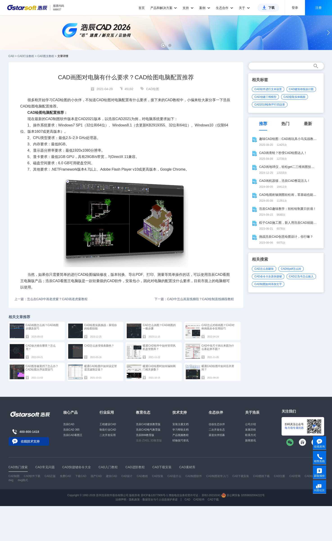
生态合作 (224, 8)
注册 (318, 7)
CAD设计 (126, 476)
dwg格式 (23, 480)
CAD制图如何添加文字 (268, 284)
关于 (244, 8)
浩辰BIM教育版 (145, 435)
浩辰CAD (68, 424)
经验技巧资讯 (180, 440)
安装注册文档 (180, 424)
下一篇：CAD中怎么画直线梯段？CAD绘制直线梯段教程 (194, 299)
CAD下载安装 (241, 476)
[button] (163, 45)
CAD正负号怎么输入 (301, 276)
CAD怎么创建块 (263, 268)
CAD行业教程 (26, 56)
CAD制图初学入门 (217, 476)
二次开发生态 (217, 429)
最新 (308, 123)
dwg (11, 480)
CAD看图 (222, 274)
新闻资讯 (250, 440)
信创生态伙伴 (217, 424)
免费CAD (65, 476)
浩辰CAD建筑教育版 (148, 424)
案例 (204, 8)
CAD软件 (114, 281)
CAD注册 (279, 476)
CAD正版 (50, 476)
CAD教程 (142, 476)
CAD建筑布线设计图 (301, 89)
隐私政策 (134, 499)
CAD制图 (14, 476)
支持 (188, 8)
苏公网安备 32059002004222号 (243, 495)
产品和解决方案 (163, 8)
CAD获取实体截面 (294, 96)
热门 (285, 123)
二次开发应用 (107, 435)
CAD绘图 (152, 89)
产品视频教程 (180, 435)
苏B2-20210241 (211, 495)
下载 (271, 7)
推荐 (263, 123)
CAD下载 (213, 499)
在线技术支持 (30, 441)
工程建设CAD (107, 424)
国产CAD (96, 476)
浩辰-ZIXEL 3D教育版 (149, 440)
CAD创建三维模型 (265, 96)
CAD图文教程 (45, 56)
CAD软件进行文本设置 (268, 89)
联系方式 (250, 435)
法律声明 (120, 499)
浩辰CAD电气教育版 (148, 429)
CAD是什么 (174, 476)
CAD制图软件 (56, 119)
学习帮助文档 (180, 429)
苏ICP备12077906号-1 (154, 495)
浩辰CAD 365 (71, 429)
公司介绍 (250, 424)
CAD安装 (157, 476)
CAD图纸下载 (261, 476)
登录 (295, 7)
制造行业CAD (107, 429)
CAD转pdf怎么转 (291, 268)
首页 (141, 8)
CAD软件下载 (32, 476)
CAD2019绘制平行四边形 (269, 104)
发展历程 (250, 429)
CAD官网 (294, 476)
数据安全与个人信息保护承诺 (160, 499)
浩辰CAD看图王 (72, 435)
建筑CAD (111, 476)
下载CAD (80, 476)
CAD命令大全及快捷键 (268, 276)
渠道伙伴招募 (217, 435)
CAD (11, 56)
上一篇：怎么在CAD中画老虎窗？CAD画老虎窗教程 (51, 299)
